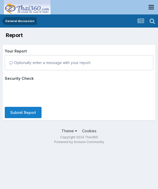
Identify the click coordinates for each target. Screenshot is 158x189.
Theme (69, 131)
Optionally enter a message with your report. (50, 62)
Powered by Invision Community (79, 142)
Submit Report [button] (23, 112)
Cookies (89, 131)
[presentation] (45, 92)
